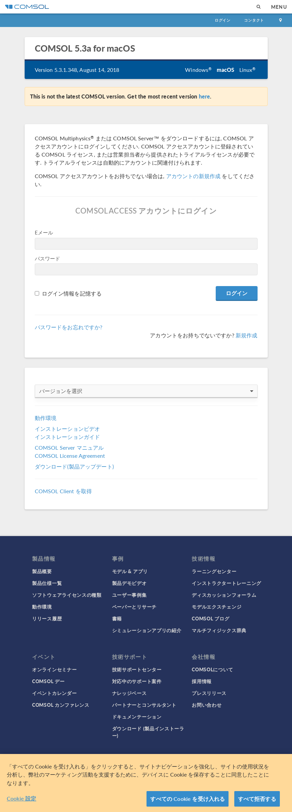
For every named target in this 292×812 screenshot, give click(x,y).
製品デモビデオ (129, 583)
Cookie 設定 (21, 799)
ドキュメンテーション (137, 716)
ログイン (223, 20)
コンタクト (254, 20)
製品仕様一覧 (47, 583)
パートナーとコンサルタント (144, 704)
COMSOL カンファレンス (60, 704)
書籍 (117, 618)
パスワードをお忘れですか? (69, 327)
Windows (198, 70)
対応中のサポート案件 (137, 681)
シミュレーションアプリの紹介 (147, 630)
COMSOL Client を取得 (63, 491)
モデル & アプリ (130, 571)
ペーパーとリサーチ (134, 606)
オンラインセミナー (54, 669)
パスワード (47, 258)
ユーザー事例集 (129, 594)
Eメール (44, 232)
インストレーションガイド (67, 437)
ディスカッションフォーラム (224, 594)
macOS (226, 70)
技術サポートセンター (137, 669)
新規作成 (247, 335)
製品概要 (42, 571)
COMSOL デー (48, 681)
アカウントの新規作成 (193, 176)
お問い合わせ (206, 704)
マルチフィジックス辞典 (219, 630)
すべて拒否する (257, 800)
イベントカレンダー (54, 693)
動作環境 (46, 418)
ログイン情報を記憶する (72, 293)
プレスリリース (209, 693)
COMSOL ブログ (210, 618)
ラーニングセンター (214, 571)
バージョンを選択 (146, 391)
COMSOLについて (212, 669)
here (204, 96)
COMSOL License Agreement (70, 455)
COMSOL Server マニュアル (69, 447)
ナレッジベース (129, 693)
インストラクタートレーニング (226, 583)
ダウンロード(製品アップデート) (74, 466)
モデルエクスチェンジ (216, 606)
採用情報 (202, 681)
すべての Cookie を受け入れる (187, 800)
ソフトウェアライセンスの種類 (67, 594)
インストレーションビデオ (67, 428)
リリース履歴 (47, 618)
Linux (247, 70)
